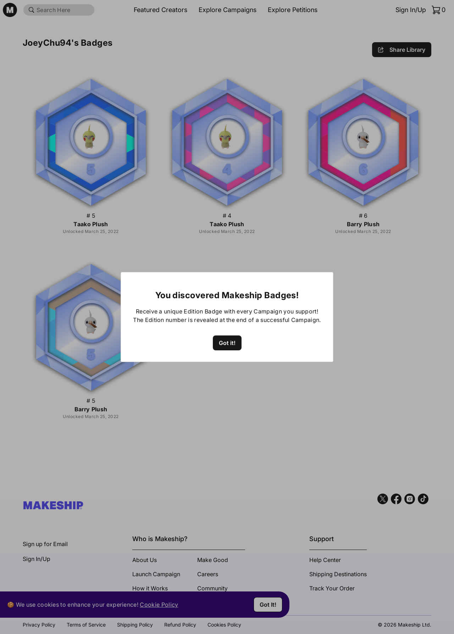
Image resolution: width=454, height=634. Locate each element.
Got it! (227, 342)
